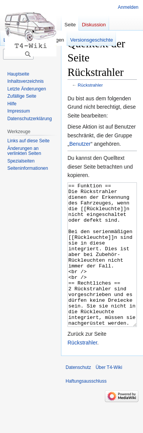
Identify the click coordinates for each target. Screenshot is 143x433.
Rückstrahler (90, 84)
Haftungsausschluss (86, 409)
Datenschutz (78, 396)
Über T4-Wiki (109, 396)
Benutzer (80, 144)
